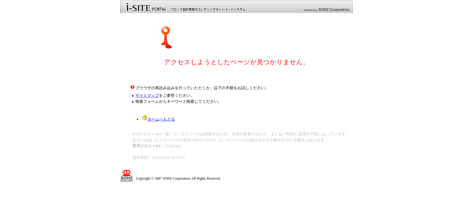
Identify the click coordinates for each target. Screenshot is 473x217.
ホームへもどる (158, 119)
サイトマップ (147, 95)
